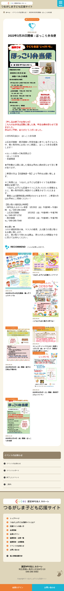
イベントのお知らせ (19, 12)
